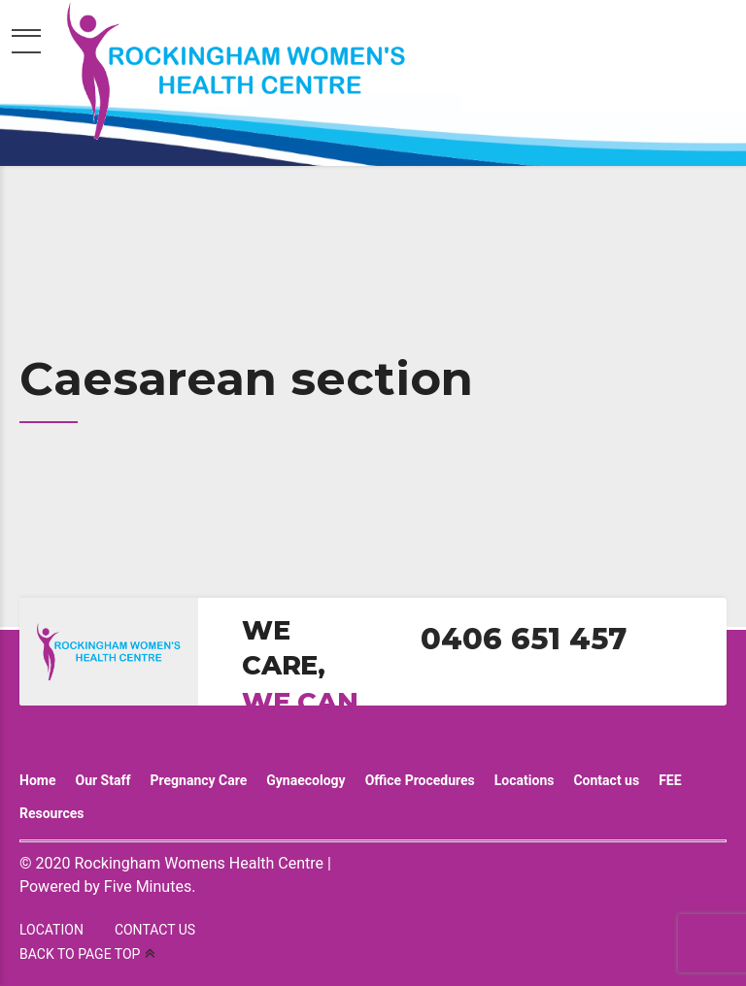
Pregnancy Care (198, 780)
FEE (670, 780)
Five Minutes (147, 886)
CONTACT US (155, 929)
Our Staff (102, 780)
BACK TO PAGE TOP (79, 954)
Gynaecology (305, 780)
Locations (524, 780)
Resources (52, 813)
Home (37, 780)
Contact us (606, 780)
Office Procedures (420, 780)
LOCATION (51, 929)
